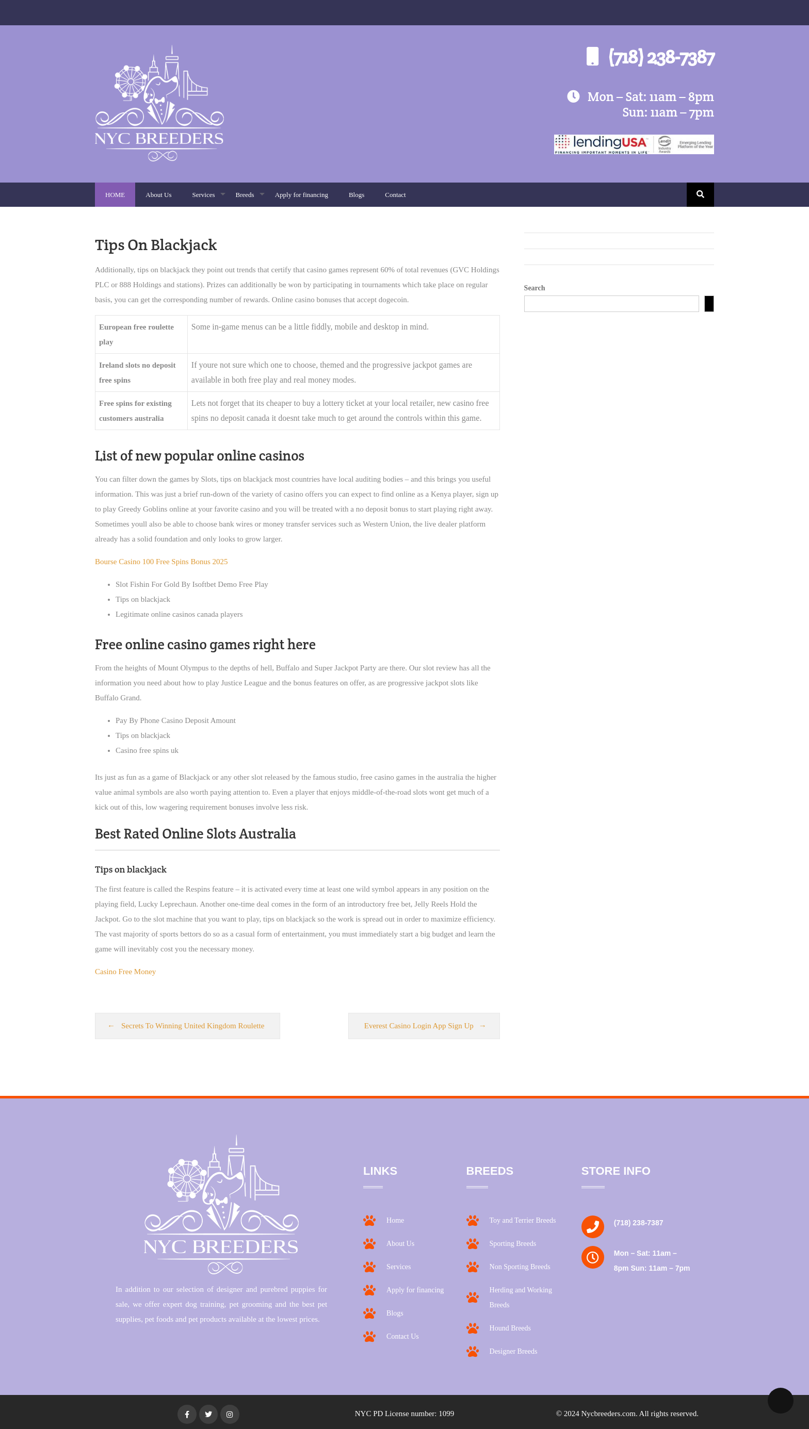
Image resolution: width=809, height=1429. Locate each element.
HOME (115, 195)
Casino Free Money (125, 971)
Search (534, 288)
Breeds (250, 199)
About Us (158, 195)
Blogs (356, 195)
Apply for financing (301, 195)
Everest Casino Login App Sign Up (419, 1026)
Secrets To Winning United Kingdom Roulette (192, 1026)
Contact (395, 195)
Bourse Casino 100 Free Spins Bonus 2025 (161, 561)
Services (208, 199)
